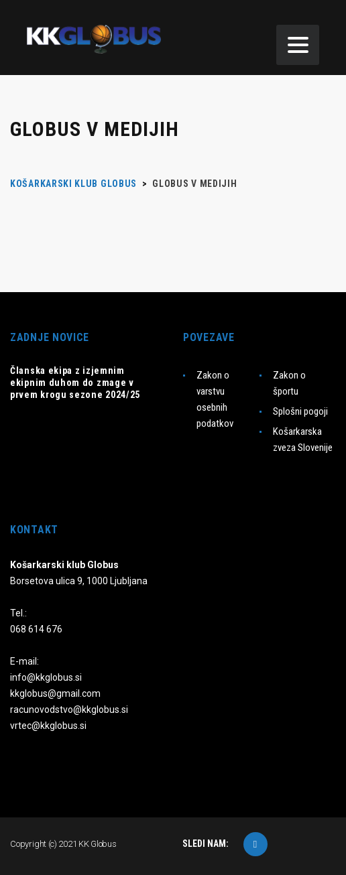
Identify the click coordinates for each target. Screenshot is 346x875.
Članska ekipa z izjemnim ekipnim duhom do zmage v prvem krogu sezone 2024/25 (75, 382)
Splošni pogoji (300, 411)
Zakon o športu (289, 383)
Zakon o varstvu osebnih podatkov (214, 399)
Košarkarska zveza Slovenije (303, 439)
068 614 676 (36, 629)
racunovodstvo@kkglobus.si (69, 709)
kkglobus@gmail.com (55, 693)
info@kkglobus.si (46, 677)
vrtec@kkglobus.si (48, 725)
